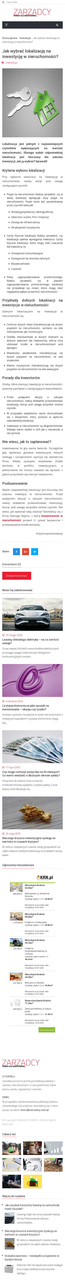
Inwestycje (25, 38)
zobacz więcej (46, 1030)
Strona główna (9, 38)
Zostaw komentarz (16, 575)
